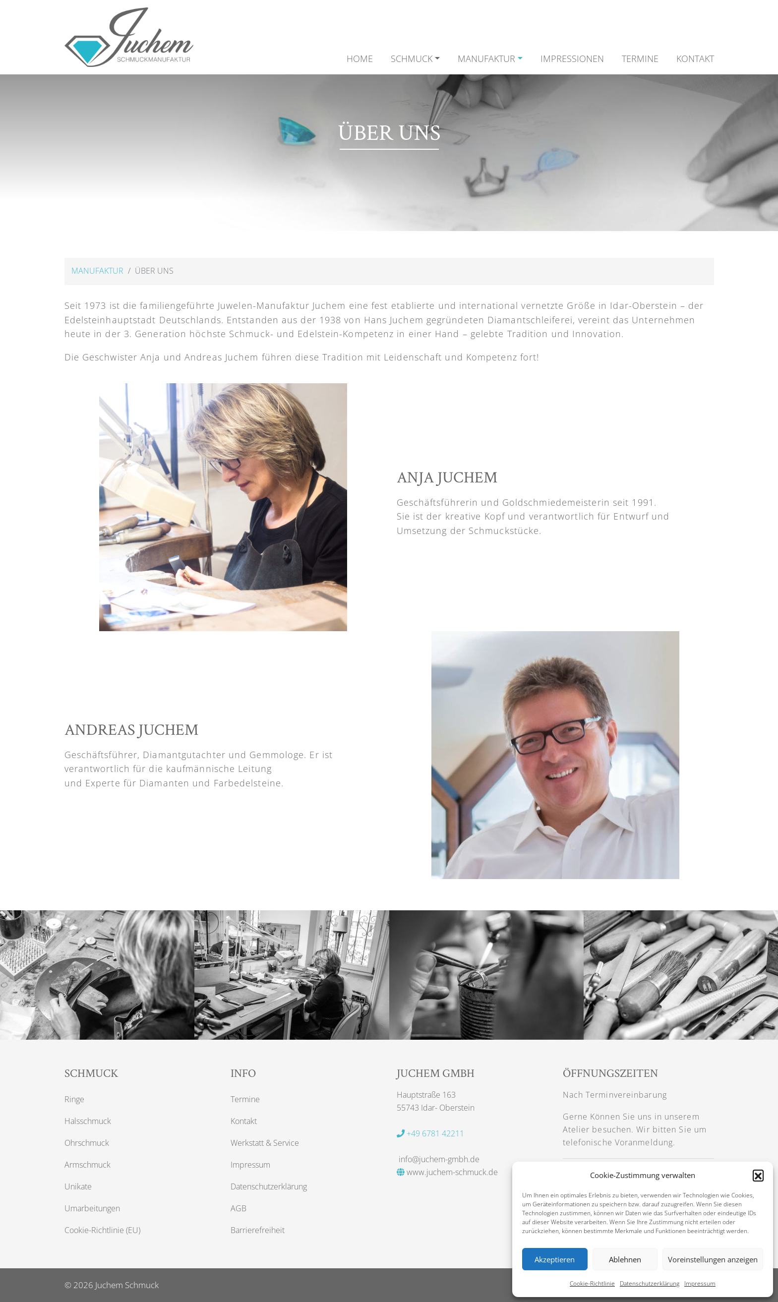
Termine (245, 1099)
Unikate (78, 1186)
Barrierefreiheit (258, 1230)
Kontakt (244, 1121)
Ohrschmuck (86, 1142)
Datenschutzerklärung (649, 1283)
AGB (238, 1208)
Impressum (700, 1283)
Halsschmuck (87, 1121)
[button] (758, 1175)
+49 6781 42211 (430, 1133)
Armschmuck (87, 1164)
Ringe (74, 1099)
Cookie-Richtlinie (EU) (102, 1230)
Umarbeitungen (92, 1208)
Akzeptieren (555, 1259)
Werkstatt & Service (265, 1142)
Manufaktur (97, 270)
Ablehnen (625, 1259)
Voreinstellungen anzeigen (713, 1259)
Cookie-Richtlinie (592, 1283)
